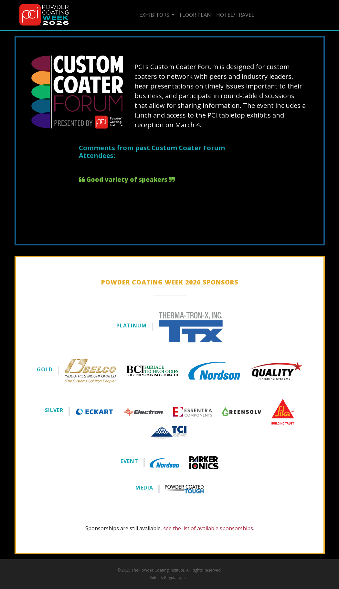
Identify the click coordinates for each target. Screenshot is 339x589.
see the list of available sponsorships (208, 528)
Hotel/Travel (235, 14)
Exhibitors (155, 14)
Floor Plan (195, 14)
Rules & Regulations (167, 577)
